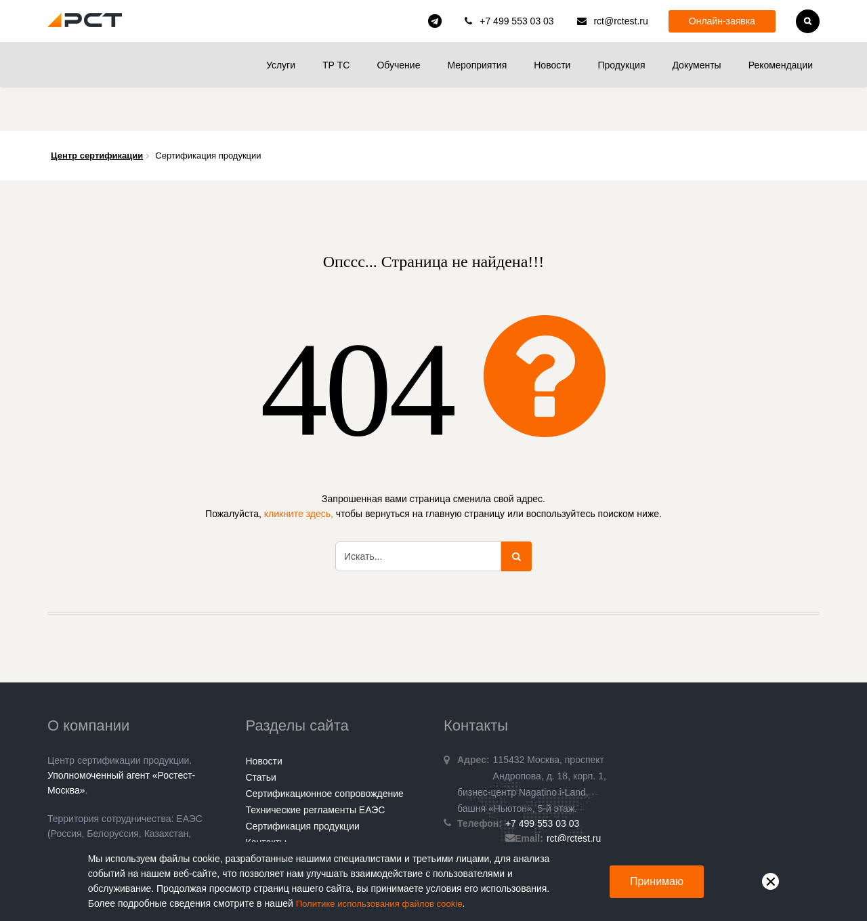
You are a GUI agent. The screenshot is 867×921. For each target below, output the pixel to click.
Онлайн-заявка (722, 21)
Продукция (621, 65)
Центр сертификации (97, 111)
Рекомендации (780, 65)
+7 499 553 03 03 (516, 21)
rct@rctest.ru (620, 21)
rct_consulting (435, 21)
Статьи (261, 733)
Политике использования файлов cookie (384, 904)
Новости (552, 65)
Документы (696, 65)
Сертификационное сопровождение (325, 749)
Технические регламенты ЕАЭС (315, 765)
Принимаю (656, 881)
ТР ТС (336, 65)
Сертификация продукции (303, 782)
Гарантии (266, 814)
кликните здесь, (298, 469)
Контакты (266, 798)
